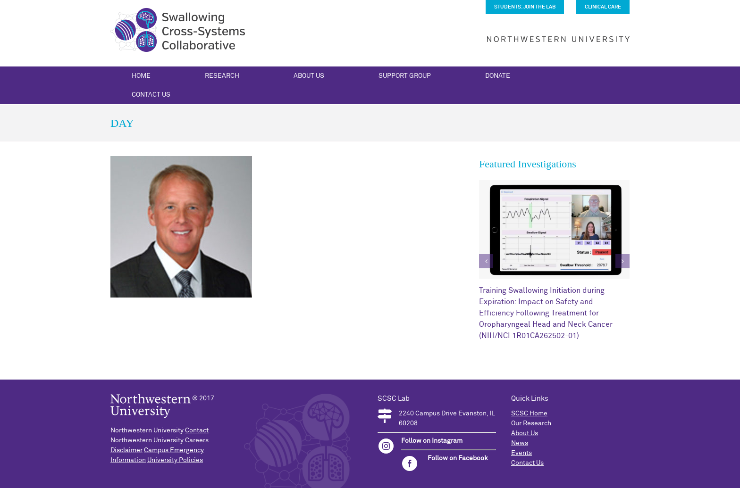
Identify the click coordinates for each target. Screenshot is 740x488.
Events (521, 453)
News (519, 443)
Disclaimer (126, 450)
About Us (524, 433)
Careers (197, 440)
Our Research (531, 423)
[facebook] (409, 463)
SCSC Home (529, 413)
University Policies (175, 460)
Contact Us (527, 463)
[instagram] (386, 446)
